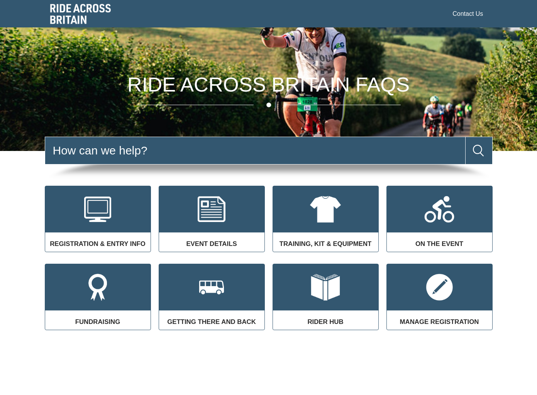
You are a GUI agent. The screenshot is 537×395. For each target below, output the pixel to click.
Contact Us (467, 13)
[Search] (255, 150)
